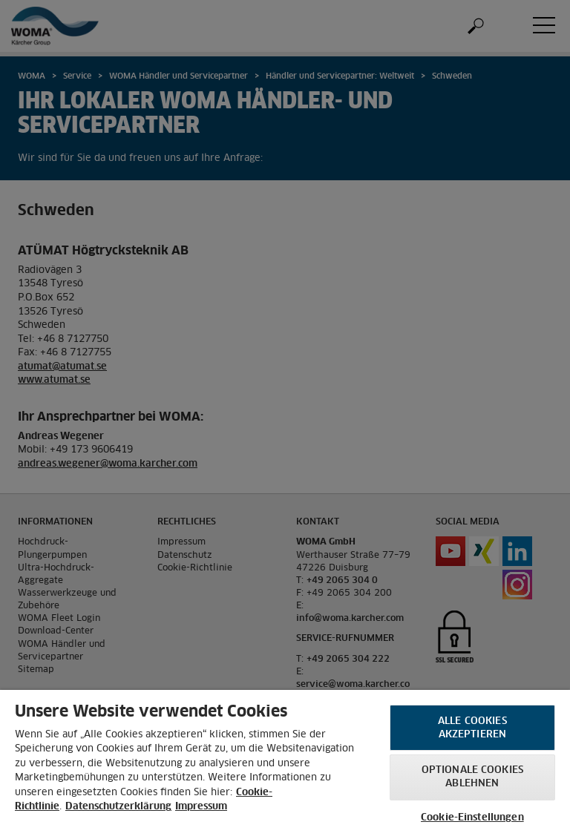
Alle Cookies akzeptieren (472, 728)
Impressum (201, 807)
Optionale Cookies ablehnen (472, 777)
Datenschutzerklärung (118, 807)
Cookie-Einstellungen (472, 818)
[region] (285, 764)
